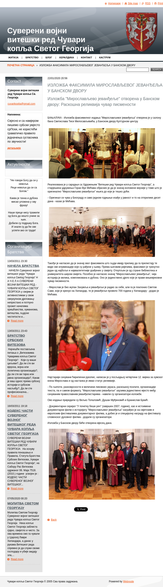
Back (54, 519)
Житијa (13, 57)
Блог (48, 57)
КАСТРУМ (105, 57)
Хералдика (66, 57)
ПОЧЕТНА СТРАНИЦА (20, 65)
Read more (17, 320)
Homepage (114, 3)
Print (160, 3)
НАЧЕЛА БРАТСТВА (23, 266)
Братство (31, 57)
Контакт (86, 57)
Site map (133, 3)
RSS (147, 3)
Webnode (128, 581)
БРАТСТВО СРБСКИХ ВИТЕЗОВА (16, 340)
